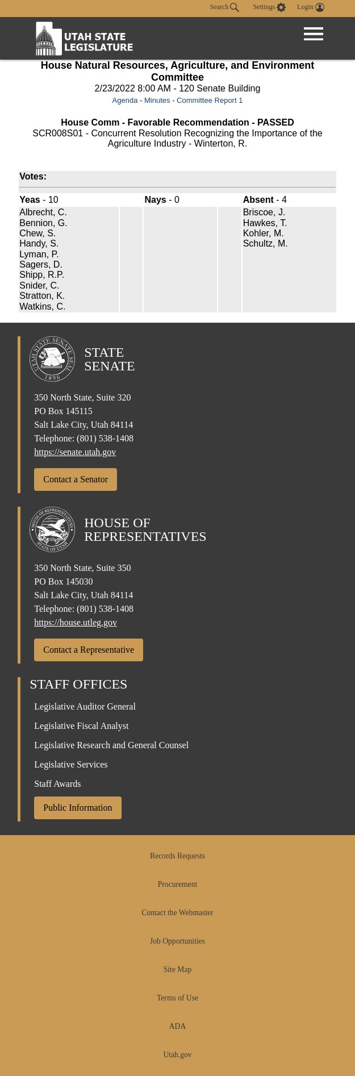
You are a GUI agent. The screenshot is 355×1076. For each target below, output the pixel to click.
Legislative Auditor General (85, 706)
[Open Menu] (313, 34)
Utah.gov (177, 1054)
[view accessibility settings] (269, 7)
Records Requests (177, 856)
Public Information (77, 807)
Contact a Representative (88, 649)
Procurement (177, 884)
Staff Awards (57, 784)
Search (225, 7)
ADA (177, 1026)
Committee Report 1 (210, 100)
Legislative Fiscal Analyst (81, 726)
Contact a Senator (75, 479)
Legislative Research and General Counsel (111, 745)
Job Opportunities (177, 941)
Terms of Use (177, 998)
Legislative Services (70, 764)
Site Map (177, 969)
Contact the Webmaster (177, 912)
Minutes (157, 100)
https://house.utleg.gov (75, 622)
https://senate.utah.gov (75, 452)
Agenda (125, 100)
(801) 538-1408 (105, 438)
